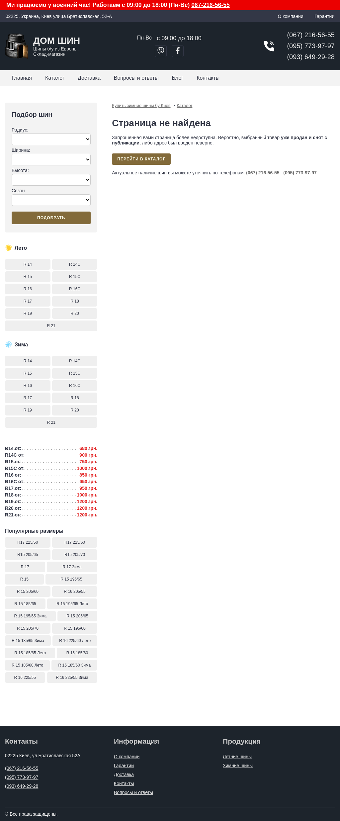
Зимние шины (238, 765)
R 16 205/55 (74, 591)
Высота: (51, 177)
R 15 (28, 276)
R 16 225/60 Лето (75, 640)
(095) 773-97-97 (310, 45)
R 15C (74, 276)
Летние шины (237, 756)
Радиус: (51, 136)
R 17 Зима (72, 567)
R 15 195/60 (74, 628)
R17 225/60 (74, 542)
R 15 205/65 (77, 616)
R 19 (28, 313)
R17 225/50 (27, 542)
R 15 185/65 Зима (28, 640)
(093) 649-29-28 (310, 56)
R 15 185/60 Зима (74, 665)
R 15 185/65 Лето (30, 653)
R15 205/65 (27, 554)
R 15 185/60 (77, 653)
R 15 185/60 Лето (27, 665)
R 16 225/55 (25, 677)
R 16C (74, 289)
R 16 (28, 289)
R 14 (28, 264)
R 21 (51, 325)
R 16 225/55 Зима (72, 677)
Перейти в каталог (141, 159)
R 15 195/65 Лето (72, 603)
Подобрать (51, 218)
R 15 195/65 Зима (30, 616)
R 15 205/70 (28, 628)
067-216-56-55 (210, 5)
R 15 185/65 (25, 603)
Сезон (51, 197)
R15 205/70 (74, 554)
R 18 (74, 301)
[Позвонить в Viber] (161, 51)
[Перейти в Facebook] (178, 51)
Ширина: (51, 156)
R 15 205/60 (28, 591)
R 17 (28, 301)
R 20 (74, 313)
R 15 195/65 (71, 579)
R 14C (74, 264)
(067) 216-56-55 (310, 35)
